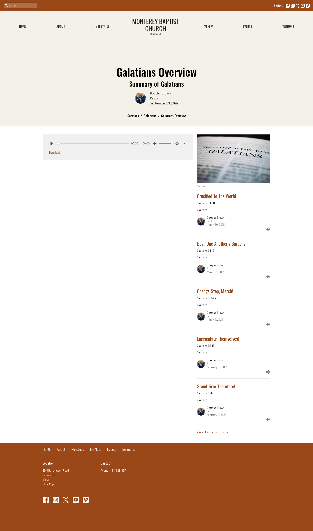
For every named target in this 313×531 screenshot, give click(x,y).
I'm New (208, 26)
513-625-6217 (119, 470)
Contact (278, 5)
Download (54, 152)
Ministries (102, 26)
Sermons (288, 26)
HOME (22, 26)
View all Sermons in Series (213, 432)
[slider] (93, 143)
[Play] (52, 143)
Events (247, 26)
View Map (48, 484)
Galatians (150, 115)
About (60, 26)
